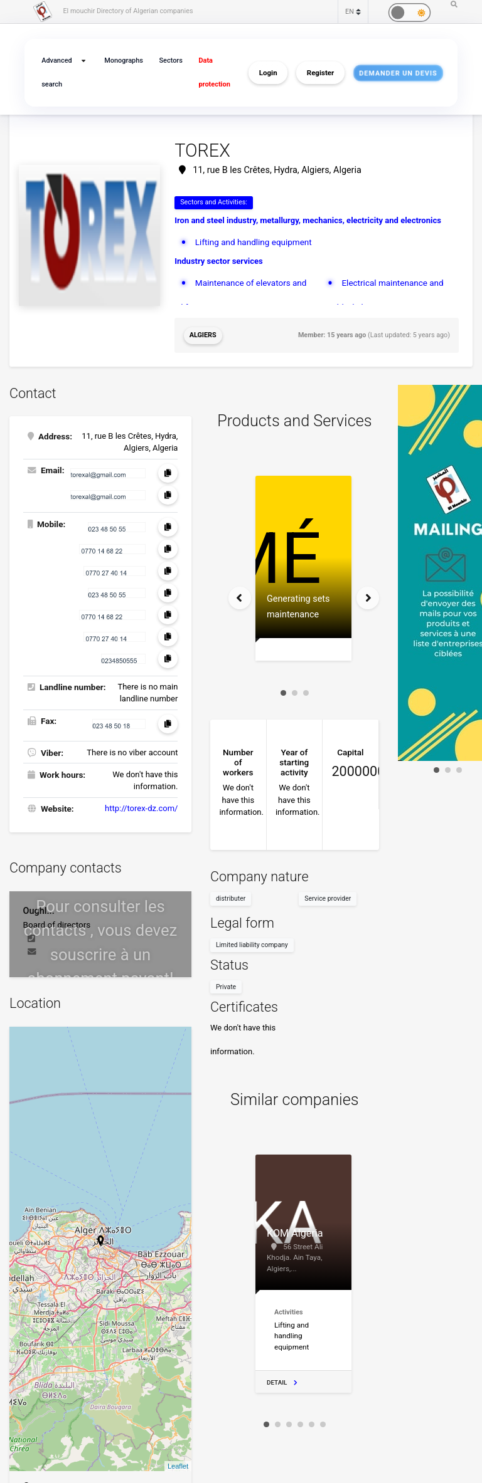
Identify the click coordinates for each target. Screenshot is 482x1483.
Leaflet (178, 1466)
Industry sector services (218, 261)
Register (320, 72)
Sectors (170, 60)
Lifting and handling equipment (253, 242)
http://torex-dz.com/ (141, 808)
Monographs (123, 60)
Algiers (203, 335)
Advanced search (56, 72)
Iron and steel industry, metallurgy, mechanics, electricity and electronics (307, 220)
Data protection (214, 72)
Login (268, 72)
